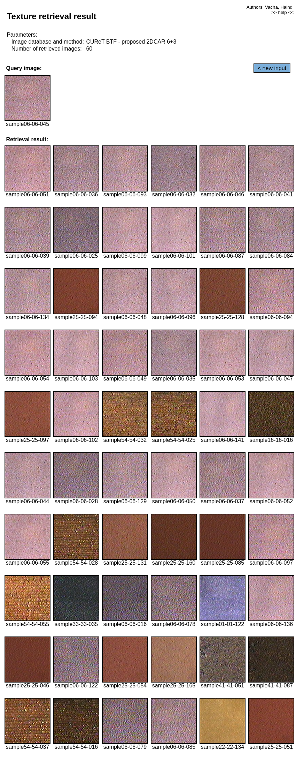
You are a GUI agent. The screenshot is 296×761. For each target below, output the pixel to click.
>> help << (282, 12)
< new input (272, 68)
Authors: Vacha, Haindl (270, 7)
